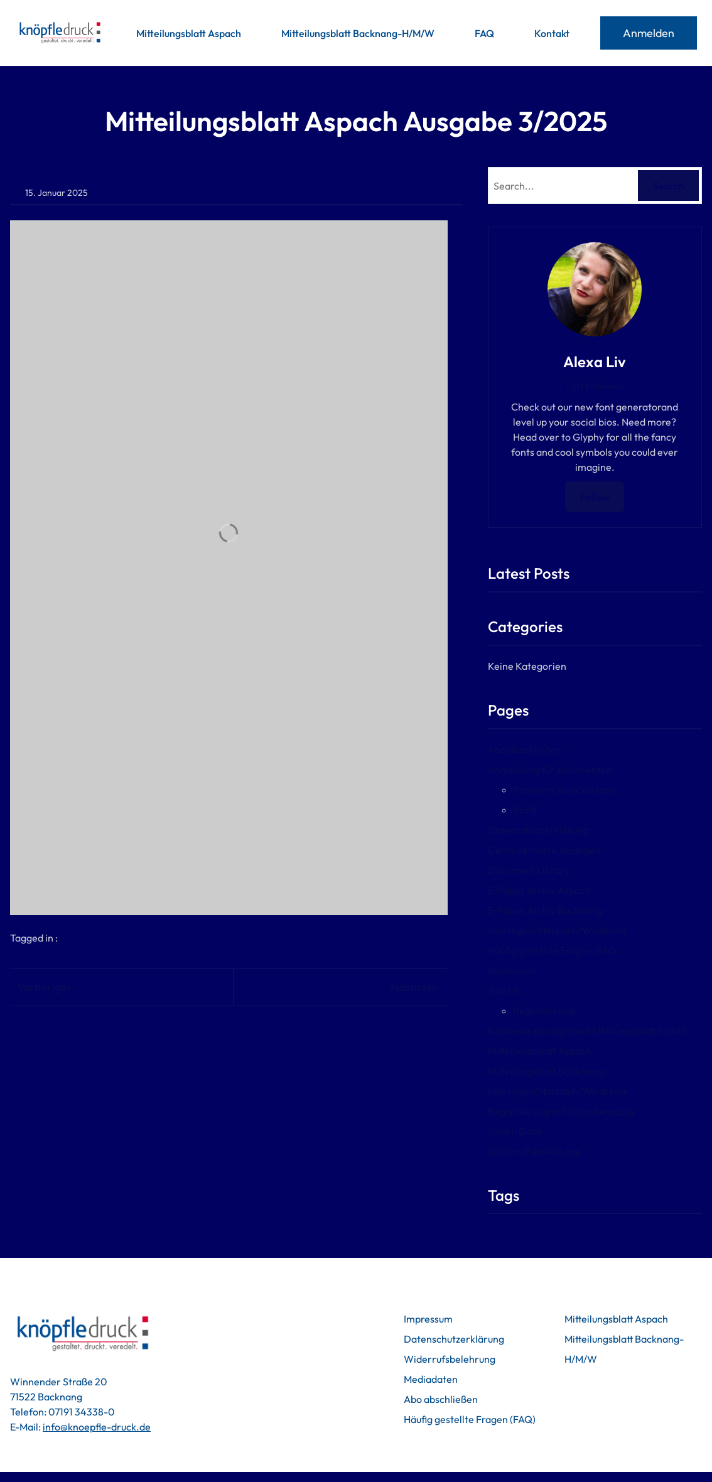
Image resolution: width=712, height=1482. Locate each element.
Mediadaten (406, 1379)
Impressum (526, 970)
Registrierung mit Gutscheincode (575, 1111)
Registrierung (557, 1010)
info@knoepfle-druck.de (97, 1426)
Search (668, 186)
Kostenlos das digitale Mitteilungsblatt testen (601, 1030)
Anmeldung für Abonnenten (564, 769)
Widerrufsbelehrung (547, 1151)
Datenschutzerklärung (552, 830)
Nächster (427, 987)
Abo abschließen (539, 749)
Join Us (518, 990)
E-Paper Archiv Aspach (553, 890)
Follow (602, 497)
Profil (539, 809)
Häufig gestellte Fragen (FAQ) (568, 950)
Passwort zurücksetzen (578, 789)
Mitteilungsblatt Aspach (553, 1050)
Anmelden (648, 33)
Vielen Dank (529, 1131)
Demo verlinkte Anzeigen (558, 850)
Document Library (542, 870)
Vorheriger (44, 987)
